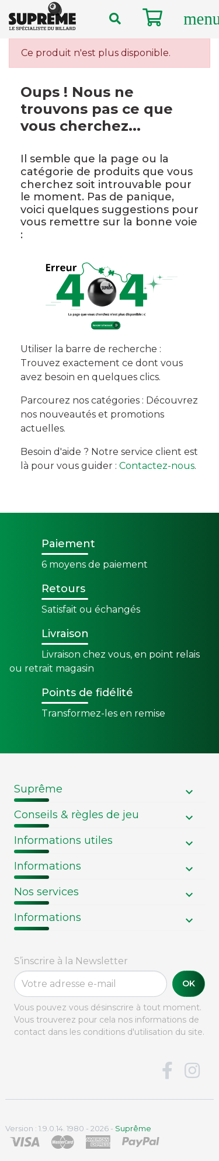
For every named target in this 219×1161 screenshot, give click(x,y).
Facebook (167, 1071)
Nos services (46, 891)
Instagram (192, 1071)
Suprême (38, 789)
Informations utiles (63, 840)
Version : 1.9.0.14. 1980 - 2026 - (78, 1128)
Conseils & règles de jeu (76, 814)
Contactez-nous (156, 465)
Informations (47, 866)
